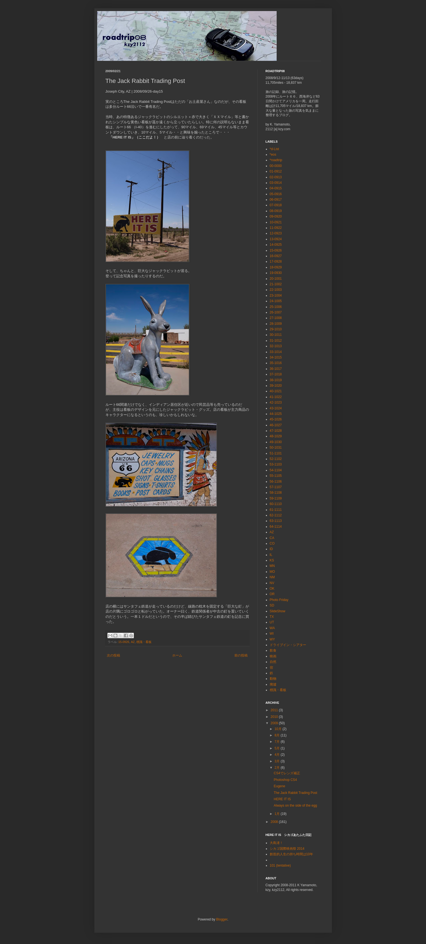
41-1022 (276, 397)
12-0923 (276, 233)
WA (272, 628)
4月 (277, 755)
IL (271, 555)
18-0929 (276, 267)
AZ (133, 642)
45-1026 (276, 419)
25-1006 (276, 307)
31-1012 (276, 340)
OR (272, 594)
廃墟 (273, 684)
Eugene (279, 786)
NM (272, 577)
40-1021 (276, 391)
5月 (277, 748)
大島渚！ (276, 843)
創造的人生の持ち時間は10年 (291, 854)
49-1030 (276, 442)
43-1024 (276, 408)
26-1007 (276, 312)
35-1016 (276, 363)
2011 (275, 710)
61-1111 (276, 510)
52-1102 (276, 459)
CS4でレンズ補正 (287, 773)
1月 (277, 814)
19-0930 (276, 273)
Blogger (221, 919)
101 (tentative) (280, 865)
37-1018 (276, 374)
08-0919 (276, 211)
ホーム (177, 655)
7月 (277, 742)
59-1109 (276, 498)
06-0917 (276, 200)
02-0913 (276, 177)
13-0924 (276, 239)
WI (272, 634)
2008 (275, 822)
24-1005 (276, 301)
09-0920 (276, 216)
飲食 (273, 650)
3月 (277, 761)
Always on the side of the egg (295, 805)
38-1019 (276, 380)
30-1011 (276, 335)
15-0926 (123, 642)
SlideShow (277, 611)
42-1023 (276, 402)
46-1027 (276, 425)
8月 (277, 735)
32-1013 (276, 346)
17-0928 (276, 261)
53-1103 (276, 464)
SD (272, 605)
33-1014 (276, 352)
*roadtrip (276, 160)
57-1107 (276, 487)
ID (271, 549)
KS (272, 560)
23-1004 (276, 295)
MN (272, 566)
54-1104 (276, 470)
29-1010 (276, 329)
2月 (277, 768)
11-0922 (276, 228)
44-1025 (276, 414)
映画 (273, 656)
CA (272, 538)
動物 (273, 679)
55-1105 (276, 476)
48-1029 (276, 436)
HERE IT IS (282, 799)
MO (272, 572)
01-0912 (276, 171)
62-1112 (276, 515)
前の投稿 (241, 655)
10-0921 (276, 222)
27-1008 (276, 318)
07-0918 (276, 205)
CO (272, 543)
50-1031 (276, 447)
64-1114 (276, 527)
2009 (275, 723)
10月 (278, 729)
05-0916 (276, 194)
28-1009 (276, 324)
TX (272, 617)
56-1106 (276, 481)
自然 (273, 662)
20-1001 (276, 279)
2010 (275, 717)
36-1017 (276, 369)
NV (272, 583)
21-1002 (276, 284)
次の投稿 (113, 655)
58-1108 (276, 493)
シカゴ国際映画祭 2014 (287, 849)
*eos (273, 154)
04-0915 (276, 188)
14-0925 (276, 245)
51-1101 (276, 453)
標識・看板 (144, 642)
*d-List (274, 149)
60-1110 (276, 504)
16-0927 (276, 256)
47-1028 (276, 431)
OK (272, 588)
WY (272, 639)
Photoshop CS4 (285, 780)
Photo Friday (279, 600)
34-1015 (276, 357)
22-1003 (276, 290)
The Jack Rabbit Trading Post (295, 793)
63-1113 (276, 521)
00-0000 (276, 166)
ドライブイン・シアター (288, 645)
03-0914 (276, 183)
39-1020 (276, 386)
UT (272, 622)
